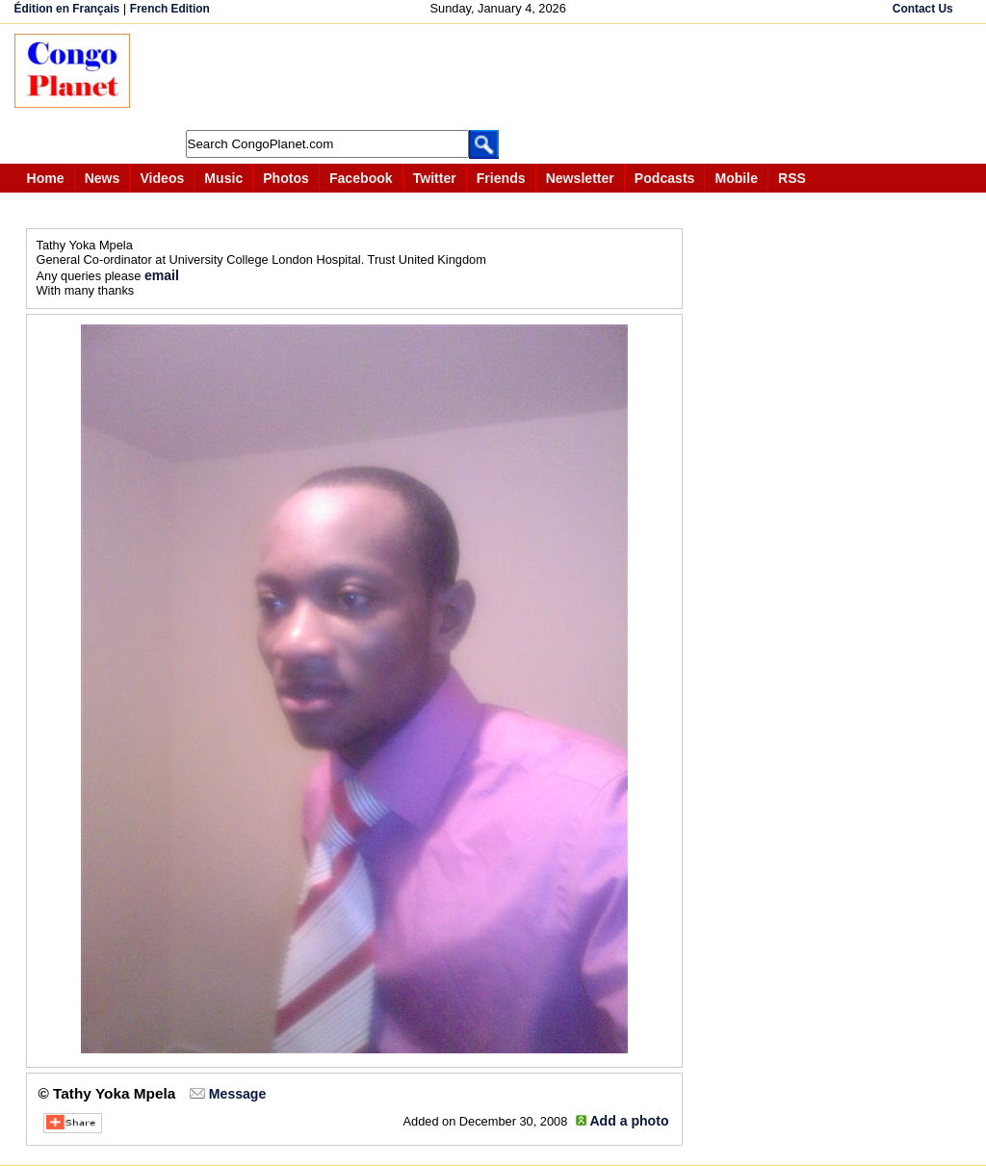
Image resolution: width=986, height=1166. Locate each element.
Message (237, 1093)
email (161, 275)
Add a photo (628, 1120)
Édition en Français (67, 8)
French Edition (170, 8)
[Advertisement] (499, 77)
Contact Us (923, 8)
